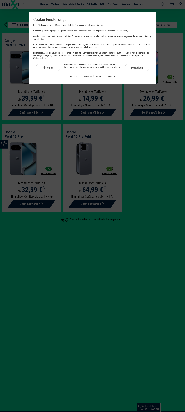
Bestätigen (137, 67)
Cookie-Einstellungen (51, 19)
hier (84, 67)
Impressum (74, 76)
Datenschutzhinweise (92, 76)
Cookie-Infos (110, 76)
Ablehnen (48, 67)
